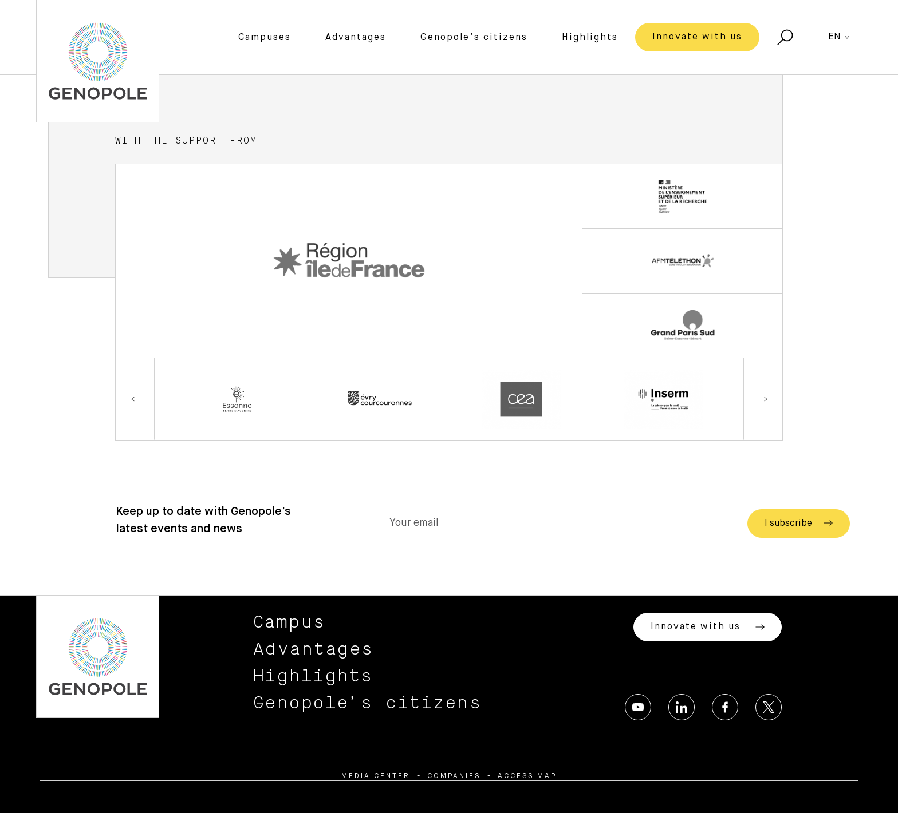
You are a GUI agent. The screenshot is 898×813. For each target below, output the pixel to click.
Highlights (590, 37)
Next (762, 399)
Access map (527, 776)
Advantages (355, 37)
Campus (289, 622)
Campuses (264, 37)
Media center (375, 776)
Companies (453, 776)
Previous (135, 399)
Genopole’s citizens (473, 37)
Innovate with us (697, 37)
